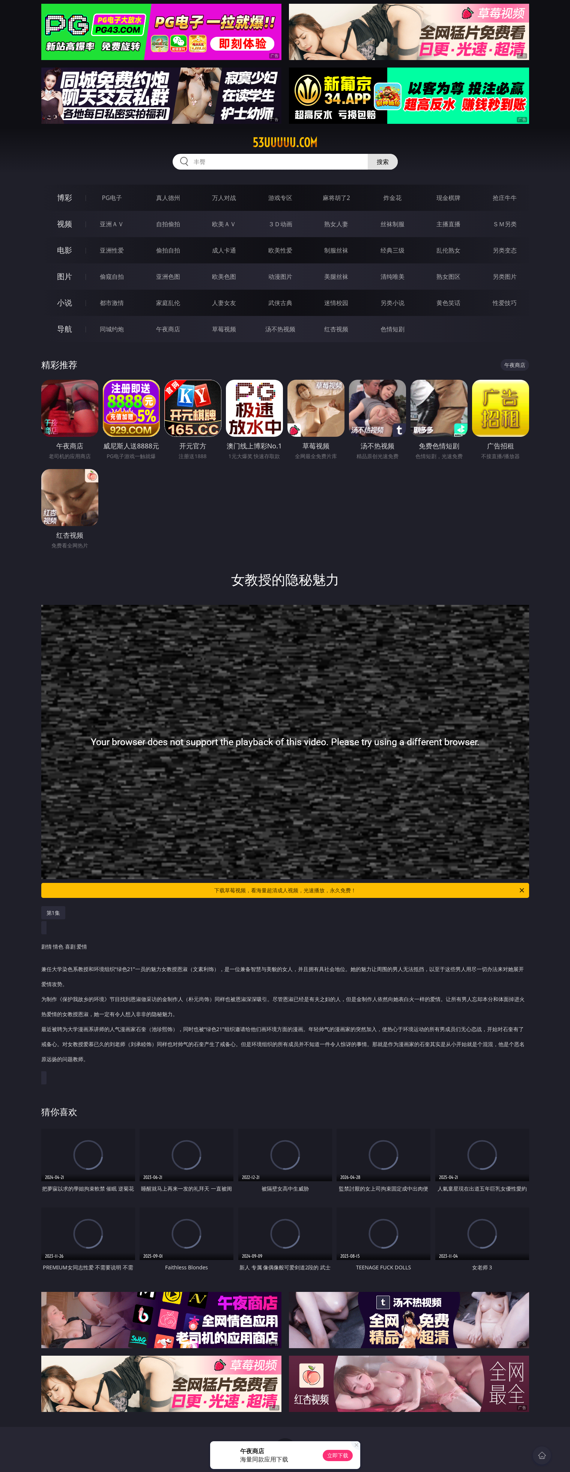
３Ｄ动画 (280, 224)
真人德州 (168, 198)
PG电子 (112, 198)
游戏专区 (280, 198)
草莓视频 (224, 329)
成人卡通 (224, 250)
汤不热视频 (280, 329)
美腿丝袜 (336, 276)
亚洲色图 (168, 276)
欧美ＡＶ (224, 224)
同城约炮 (112, 329)
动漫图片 (280, 276)
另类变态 (505, 250)
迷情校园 (336, 303)
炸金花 (393, 198)
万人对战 (224, 198)
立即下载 (337, 1455)
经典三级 (393, 250)
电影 (64, 250)
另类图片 (505, 276)
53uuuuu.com (285, 142)
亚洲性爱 (112, 250)
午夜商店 (168, 329)
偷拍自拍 (168, 250)
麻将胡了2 (336, 198)
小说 (64, 303)
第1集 (53, 912)
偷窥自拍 (112, 276)
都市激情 (112, 303)
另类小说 (393, 303)
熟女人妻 (336, 224)
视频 (64, 224)
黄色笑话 (448, 303)
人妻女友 (224, 303)
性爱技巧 (505, 303)
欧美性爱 (280, 250)
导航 (64, 329)
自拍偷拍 (168, 224)
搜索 (383, 162)
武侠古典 (280, 303)
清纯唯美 (393, 276)
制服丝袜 (336, 250)
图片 (64, 276)
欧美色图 (224, 276)
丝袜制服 (393, 224)
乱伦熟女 (448, 250)
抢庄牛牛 (505, 198)
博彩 (64, 197)
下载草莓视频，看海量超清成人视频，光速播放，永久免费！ (369, 890)
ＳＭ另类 (505, 224)
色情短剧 (393, 329)
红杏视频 (336, 329)
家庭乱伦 (168, 303)
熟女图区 (448, 276)
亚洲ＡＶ (112, 224)
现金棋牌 (448, 198)
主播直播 (448, 224)
